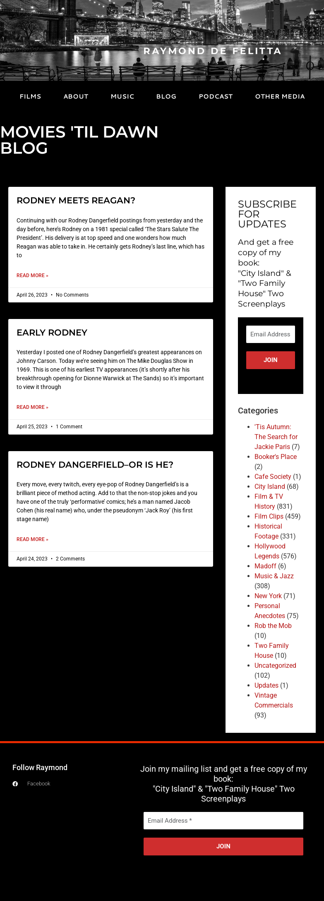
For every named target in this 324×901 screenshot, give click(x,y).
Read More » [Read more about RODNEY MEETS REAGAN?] (32, 275)
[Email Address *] (270, 334)
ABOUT (75, 96)
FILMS (30, 96)
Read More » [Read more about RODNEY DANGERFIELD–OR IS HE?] (32, 539)
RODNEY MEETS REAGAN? (76, 200)
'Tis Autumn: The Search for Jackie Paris (276, 437)
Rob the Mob (273, 626)
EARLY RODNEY (52, 332)
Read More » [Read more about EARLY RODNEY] (32, 407)
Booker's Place (275, 457)
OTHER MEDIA (280, 96)
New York (268, 596)
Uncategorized (275, 665)
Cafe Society (272, 477)
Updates (266, 685)
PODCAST (216, 96)
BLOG (166, 96)
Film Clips (268, 516)
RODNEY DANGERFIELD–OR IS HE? (95, 464)
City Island (269, 486)
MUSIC (122, 96)
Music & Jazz (274, 576)
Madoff (265, 566)
